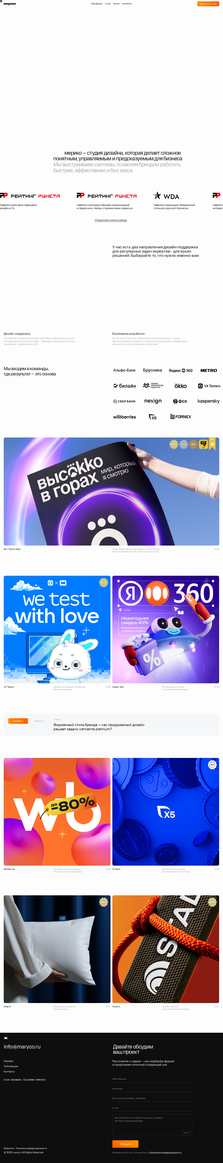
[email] (152, 1108)
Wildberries (9, 869)
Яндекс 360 (118, 686)
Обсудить (125, 1144)
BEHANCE (16, 1079)
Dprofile (41, 1079)
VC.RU (7, 1079)
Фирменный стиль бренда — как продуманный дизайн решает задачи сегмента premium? (98, 726)
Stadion (116, 1006)
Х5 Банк (116, 869)
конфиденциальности (170, 1152)
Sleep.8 (7, 1006)
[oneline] (152, 1088)
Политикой (154, 1152)
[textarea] (152, 1125)
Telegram (28, 1079)
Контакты (9, 1071)
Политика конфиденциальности (31, 1148)
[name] (152, 1079)
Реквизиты (9, 1148)
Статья (56, 719)
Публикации (11, 1066)
